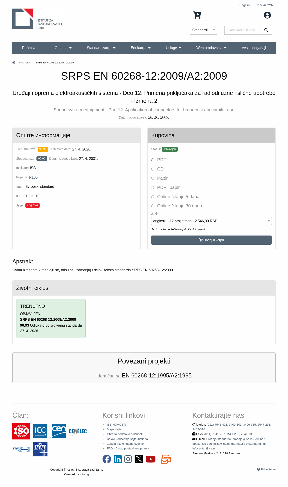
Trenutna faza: (26, 149)
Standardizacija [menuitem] (99, 48)
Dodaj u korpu (211, 240)
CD (157, 168)
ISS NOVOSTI (116, 424)
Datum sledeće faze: (63, 158)
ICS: (19, 196)
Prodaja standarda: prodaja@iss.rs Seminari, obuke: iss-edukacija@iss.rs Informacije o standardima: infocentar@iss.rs (229, 443)
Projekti (25, 62)
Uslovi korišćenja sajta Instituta (127, 439)
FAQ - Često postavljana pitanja (128, 448)
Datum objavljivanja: (133, 117)
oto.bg (85, 474)
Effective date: (61, 149)
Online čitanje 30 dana (176, 205)
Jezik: (20, 205)
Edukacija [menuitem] (138, 48)
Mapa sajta (114, 429)
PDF (158, 159)
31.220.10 (31, 196)
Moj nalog (258, 15)
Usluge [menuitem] (171, 48)
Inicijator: (22, 168)
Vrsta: (20, 187)
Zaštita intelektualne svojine (125, 443)
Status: (156, 149)
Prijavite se (268, 469)
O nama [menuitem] (61, 48)
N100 (33, 177)
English (244, 5)
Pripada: (22, 177)
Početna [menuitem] (28, 48)
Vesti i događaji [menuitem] (254, 48)
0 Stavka (205, 15)
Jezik (154, 213)
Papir (159, 178)
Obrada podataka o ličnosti (125, 434)
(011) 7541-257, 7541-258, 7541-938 (229, 434)
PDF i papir (165, 187)
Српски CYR (264, 5)
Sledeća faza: (25, 158)
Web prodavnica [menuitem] (209, 48)
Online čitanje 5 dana (175, 196)
